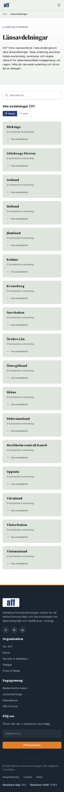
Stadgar (7, 664)
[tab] (10, 113)
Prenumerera (32, 745)
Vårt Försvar (10, 706)
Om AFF (8, 646)
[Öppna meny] (59, 5)
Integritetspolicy (11, 777)
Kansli (6, 652)
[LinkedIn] (22, 630)
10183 (53, 784)
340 (23, 784)
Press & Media (11, 670)
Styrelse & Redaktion (15, 658)
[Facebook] (6, 630)
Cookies (27, 777)
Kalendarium (10, 700)
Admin (39, 777)
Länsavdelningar (13, 694)
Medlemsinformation (15, 688)
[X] (14, 630)
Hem (5, 14)
